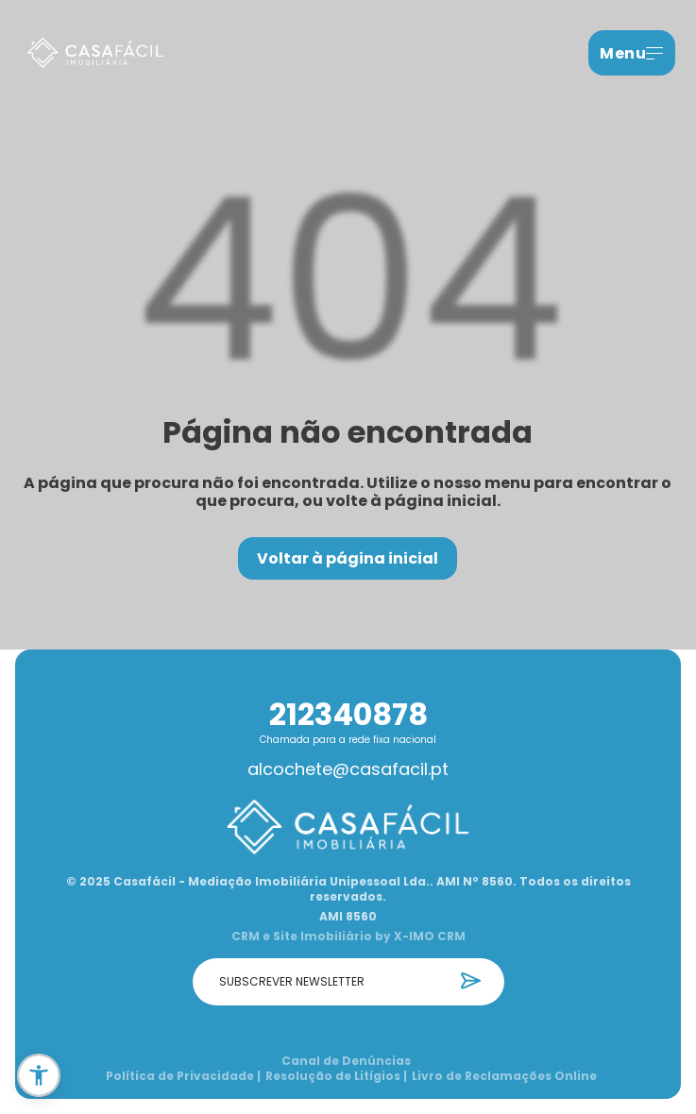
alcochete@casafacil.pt (348, 769)
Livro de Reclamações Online (504, 1076)
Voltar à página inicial (347, 558)
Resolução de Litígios (336, 1076)
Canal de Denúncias (346, 1061)
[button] (39, 1075)
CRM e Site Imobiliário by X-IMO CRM (348, 936)
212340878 (348, 714)
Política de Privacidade (183, 1076)
